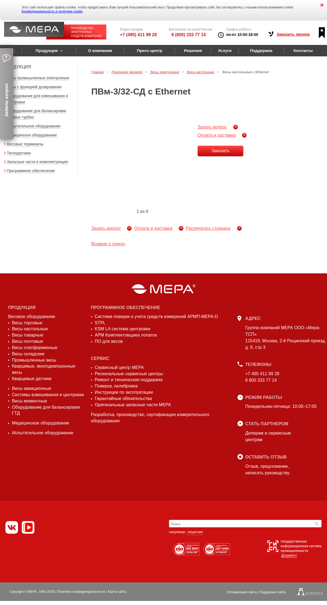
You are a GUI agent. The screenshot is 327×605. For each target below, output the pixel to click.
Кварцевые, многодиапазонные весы (43, 369)
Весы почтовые (27, 341)
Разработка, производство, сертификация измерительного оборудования (150, 417)
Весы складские (28, 354)
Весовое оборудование (31, 316)
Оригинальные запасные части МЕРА (133, 404)
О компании (100, 50)
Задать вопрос (212, 127)
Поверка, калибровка (116, 386)
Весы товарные (27, 335)
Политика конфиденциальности (81, 592)
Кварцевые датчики (32, 378)
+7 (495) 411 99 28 (138, 34)
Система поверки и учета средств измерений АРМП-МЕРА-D (156, 316)
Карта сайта (117, 592)
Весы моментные (29, 401)
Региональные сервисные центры (129, 373)
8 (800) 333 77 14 (188, 34)
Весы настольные (30, 328)
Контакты (303, 50)
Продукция (46, 50)
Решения (193, 50)
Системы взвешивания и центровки (48, 394)
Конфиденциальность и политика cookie (52, 11)
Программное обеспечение (31, 171)
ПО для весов (109, 341)
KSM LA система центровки (122, 328)
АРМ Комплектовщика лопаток (126, 335)
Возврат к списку (108, 244)
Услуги (225, 50)
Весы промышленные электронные (38, 78)
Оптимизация (242, 592)
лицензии (195, 532)
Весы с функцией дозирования (34, 87)
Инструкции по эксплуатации (124, 392)
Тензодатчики (19, 153)
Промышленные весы (34, 360)
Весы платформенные (34, 347)
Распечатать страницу (208, 228)
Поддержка (261, 50)
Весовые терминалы (25, 144)
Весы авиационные (31, 388)
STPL (100, 322)
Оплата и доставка (217, 135)
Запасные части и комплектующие (37, 162)
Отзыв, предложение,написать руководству (267, 469)
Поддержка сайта (272, 592)
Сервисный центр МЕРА (119, 367)
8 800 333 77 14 (261, 380)
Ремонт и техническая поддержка (129, 379)
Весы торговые (27, 322)
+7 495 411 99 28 (262, 373)
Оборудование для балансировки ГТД (46, 410)
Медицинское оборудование (32, 135)
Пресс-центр (149, 50)
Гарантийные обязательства (123, 398)
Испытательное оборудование (33, 126)
